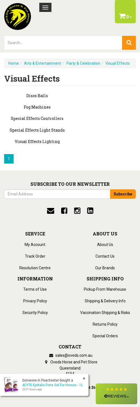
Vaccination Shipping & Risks (105, 312)
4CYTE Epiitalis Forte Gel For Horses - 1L (52, 385)
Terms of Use (35, 289)
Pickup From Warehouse (105, 289)
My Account (35, 244)
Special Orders (105, 336)
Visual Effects (117, 63)
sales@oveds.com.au (70, 355)
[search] (129, 43)
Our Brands (105, 268)
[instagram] (77, 211)
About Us (105, 244)
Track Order (35, 256)
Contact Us (105, 256)
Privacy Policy (35, 301)
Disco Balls (37, 96)
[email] (51, 211)
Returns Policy (105, 324)
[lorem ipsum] (63, 43)
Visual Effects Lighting (37, 141)
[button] (116, 393)
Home (13, 63)
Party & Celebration (83, 63)
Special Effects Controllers (37, 118)
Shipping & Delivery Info (105, 301)
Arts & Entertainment (42, 63)
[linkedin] (90, 211)
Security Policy (35, 312)
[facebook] (64, 211)
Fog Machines (37, 107)
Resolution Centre (35, 268)
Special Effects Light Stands (37, 130)
